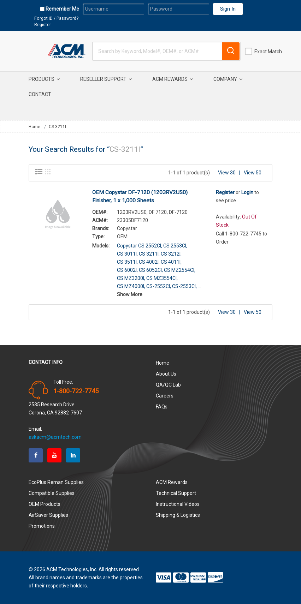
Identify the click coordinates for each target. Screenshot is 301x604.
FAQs (161, 406)
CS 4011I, (171, 262)
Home (34, 127)
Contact (40, 94)
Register (42, 24)
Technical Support (176, 493)
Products (44, 79)
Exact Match (268, 51)
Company (227, 79)
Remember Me (62, 9)
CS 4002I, (149, 262)
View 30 (227, 172)
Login (247, 192)
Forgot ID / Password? (56, 18)
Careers (164, 396)
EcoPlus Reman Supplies (56, 482)
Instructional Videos (178, 504)
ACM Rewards (172, 79)
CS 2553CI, (175, 246)
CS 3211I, (149, 254)
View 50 (252, 172)
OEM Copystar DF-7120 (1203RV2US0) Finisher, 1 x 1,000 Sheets (140, 196)
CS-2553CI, (184, 286)
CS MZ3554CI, (162, 278)
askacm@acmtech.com (55, 437)
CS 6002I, (127, 270)
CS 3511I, (127, 262)
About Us (166, 374)
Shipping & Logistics (178, 515)
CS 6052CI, (151, 270)
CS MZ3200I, (131, 278)
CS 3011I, (127, 254)
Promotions (42, 526)
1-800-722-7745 (76, 391)
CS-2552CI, (158, 286)
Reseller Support (106, 79)
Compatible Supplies (52, 493)
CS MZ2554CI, (179, 270)
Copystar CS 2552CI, (139, 246)
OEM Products (44, 504)
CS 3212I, (171, 254)
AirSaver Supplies (48, 515)
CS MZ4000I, (131, 286)
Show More (129, 294)
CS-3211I (57, 127)
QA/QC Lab (168, 385)
